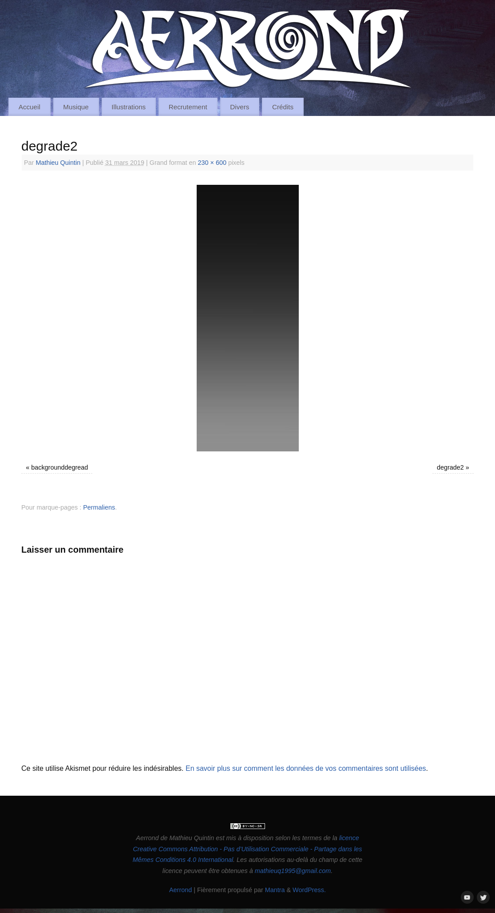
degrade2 (450, 467)
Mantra (275, 889)
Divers (239, 107)
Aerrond (180, 889)
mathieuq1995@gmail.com (293, 870)
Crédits (282, 107)
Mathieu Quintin (58, 162)
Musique (75, 107)
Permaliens (99, 507)
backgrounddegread (59, 467)
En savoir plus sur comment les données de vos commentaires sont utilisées (306, 768)
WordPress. (309, 889)
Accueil (29, 107)
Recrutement (188, 107)
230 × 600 (212, 162)
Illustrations (128, 107)
